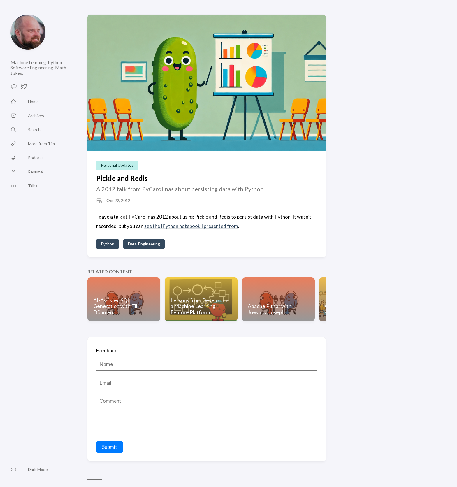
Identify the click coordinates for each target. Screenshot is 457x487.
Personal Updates (117, 165)
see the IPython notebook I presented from (191, 226)
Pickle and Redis (122, 178)
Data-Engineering (144, 243)
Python (107, 243)
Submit (109, 447)
